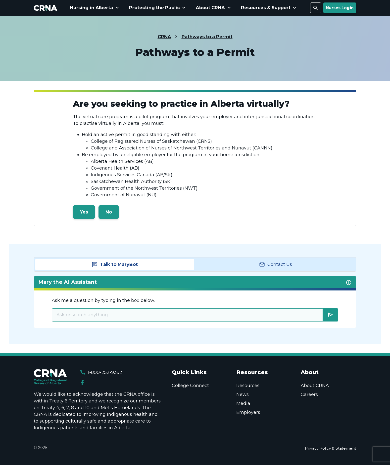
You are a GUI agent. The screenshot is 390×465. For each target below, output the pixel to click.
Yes (84, 212)
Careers (309, 394)
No (108, 212)
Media (243, 403)
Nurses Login (340, 7)
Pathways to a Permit (207, 36)
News (242, 394)
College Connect (190, 385)
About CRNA (315, 385)
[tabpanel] (195, 302)
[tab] (114, 264)
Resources (247, 385)
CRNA (164, 36)
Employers (248, 412)
